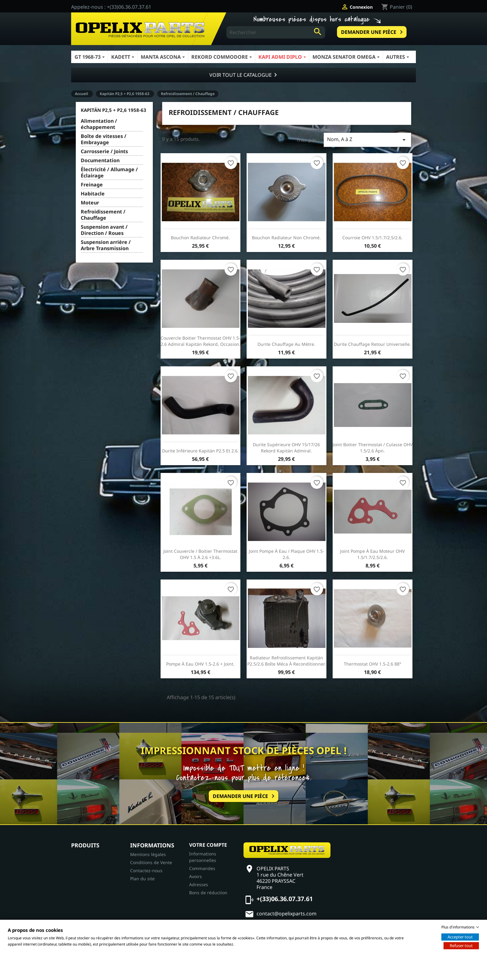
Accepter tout (460, 937)
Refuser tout (461, 945)
